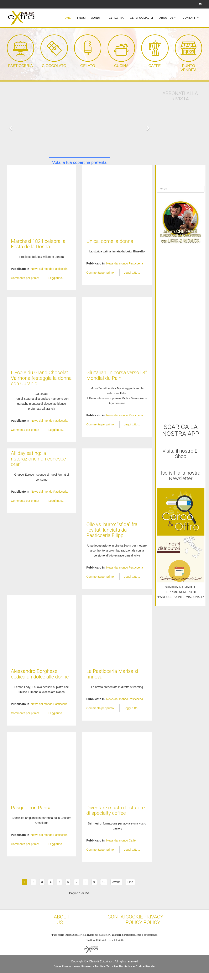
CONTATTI (119, 917)
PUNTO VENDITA (189, 68)
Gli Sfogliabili (141, 17)
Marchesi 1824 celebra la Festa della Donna (38, 244)
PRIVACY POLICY (153, 919)
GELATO (87, 66)
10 (103, 882)
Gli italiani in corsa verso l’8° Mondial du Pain (116, 375)
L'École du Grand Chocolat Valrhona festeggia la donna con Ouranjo (41, 378)
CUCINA (121, 66)
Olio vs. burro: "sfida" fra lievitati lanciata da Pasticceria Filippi (111, 529)
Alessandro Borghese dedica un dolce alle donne (40, 674)
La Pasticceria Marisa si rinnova (112, 674)
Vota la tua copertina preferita (79, 162)
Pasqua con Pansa (31, 808)
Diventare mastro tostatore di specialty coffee (115, 810)
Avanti (116, 882)
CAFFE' (154, 66)
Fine (130, 882)
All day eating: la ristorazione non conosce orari (38, 458)
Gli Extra (116, 17)
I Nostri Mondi (88, 17)
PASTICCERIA (20, 66)
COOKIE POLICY (134, 919)
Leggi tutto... (56, 278)
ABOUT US (62, 919)
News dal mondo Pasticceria (49, 268)
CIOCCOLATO (54, 66)
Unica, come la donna (109, 241)
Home (67, 17)
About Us (166, 17)
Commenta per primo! (25, 278)
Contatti (189, 17)
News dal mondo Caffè (121, 840)
